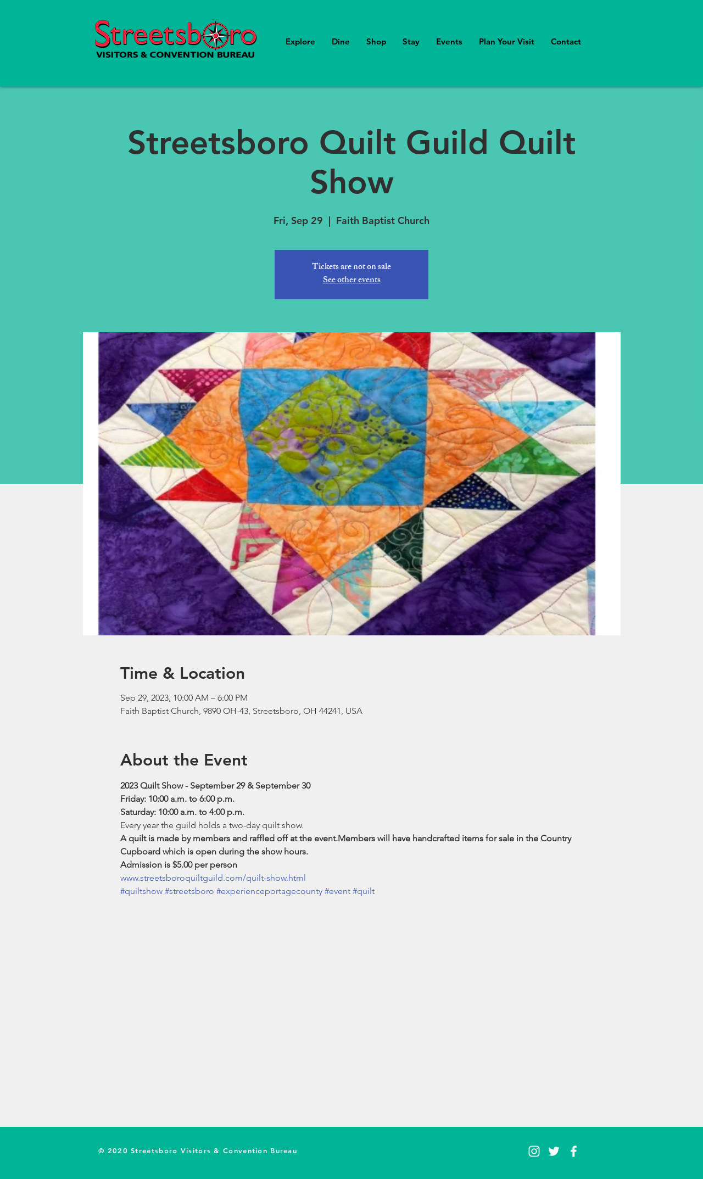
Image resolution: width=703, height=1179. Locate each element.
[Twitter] (553, 1151)
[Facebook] (573, 1151)
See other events (352, 281)
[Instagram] (534, 1151)
